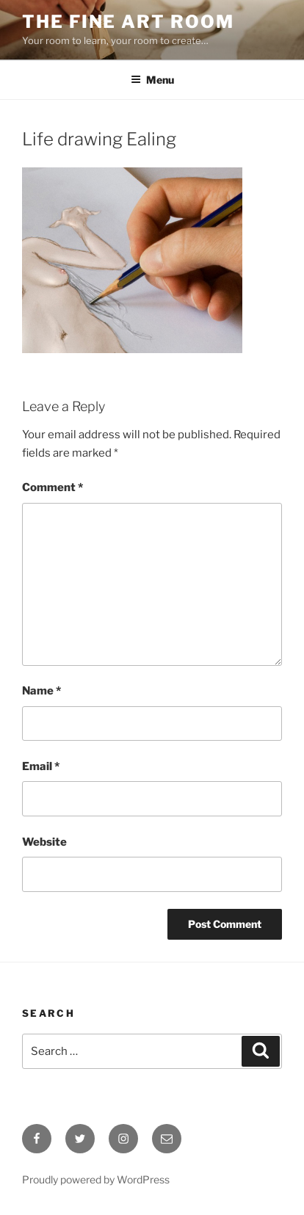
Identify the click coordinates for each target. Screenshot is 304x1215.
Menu (152, 79)
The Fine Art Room (128, 21)
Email (40, 766)
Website (44, 842)
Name (41, 690)
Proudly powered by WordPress (96, 1179)
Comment (52, 487)
